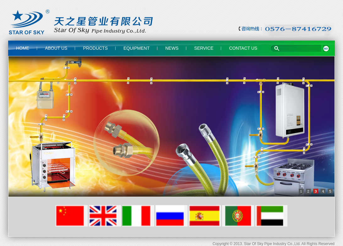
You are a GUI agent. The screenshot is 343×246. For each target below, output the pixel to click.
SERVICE (203, 48)
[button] (299, 191)
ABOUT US (56, 48)
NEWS (171, 48)
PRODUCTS (95, 48)
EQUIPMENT (136, 48)
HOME (22, 48)
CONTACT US (243, 48)
